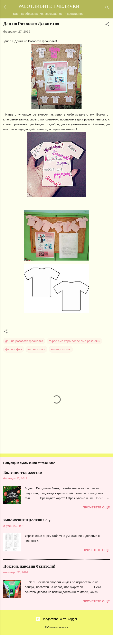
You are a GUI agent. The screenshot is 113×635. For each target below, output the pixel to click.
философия (13, 349)
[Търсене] (107, 8)
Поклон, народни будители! (29, 566)
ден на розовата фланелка (24, 341)
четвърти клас (61, 349)
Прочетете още (96, 507)
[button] (107, 25)
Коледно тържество (22, 472)
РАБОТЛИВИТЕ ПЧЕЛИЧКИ (48, 7)
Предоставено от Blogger (56, 619)
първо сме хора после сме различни (74, 341)
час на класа (36, 349)
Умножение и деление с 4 (26, 519)
